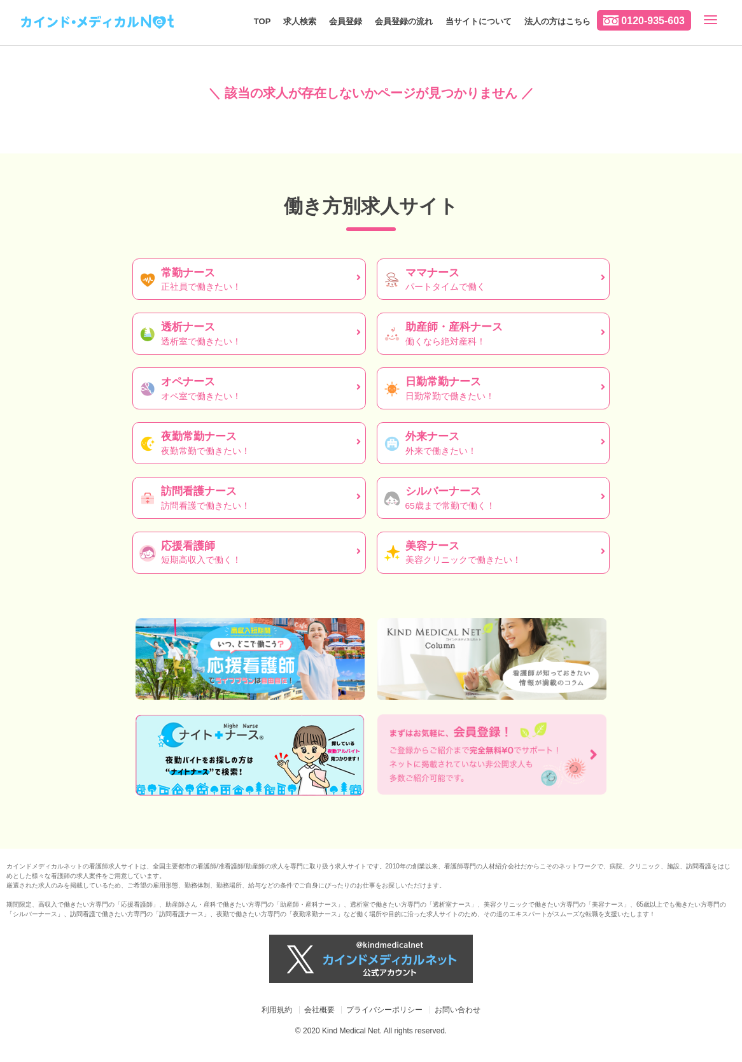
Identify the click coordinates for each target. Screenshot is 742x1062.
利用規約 (277, 1009)
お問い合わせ (457, 1009)
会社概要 (319, 1009)
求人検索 (299, 21)
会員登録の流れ (404, 21)
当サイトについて (478, 21)
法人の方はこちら (557, 21)
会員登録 (345, 21)
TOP (262, 21)
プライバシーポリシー (384, 1009)
